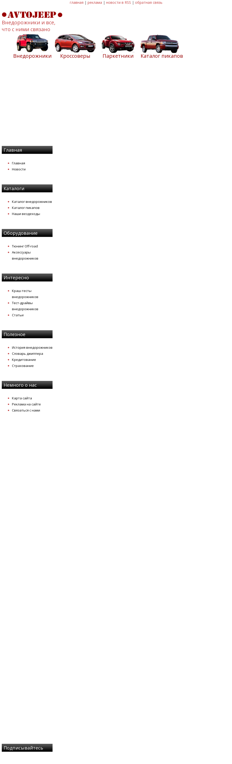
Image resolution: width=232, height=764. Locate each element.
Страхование (23, 365)
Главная (18, 163)
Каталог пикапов (162, 55)
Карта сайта (22, 398)
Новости (19, 169)
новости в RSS (118, 2)
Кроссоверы (75, 55)
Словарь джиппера (27, 353)
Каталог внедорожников (32, 201)
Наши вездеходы (26, 213)
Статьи (18, 315)
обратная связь (148, 2)
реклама (95, 2)
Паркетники (118, 55)
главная (77, 2)
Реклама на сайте (26, 404)
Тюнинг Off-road (25, 246)
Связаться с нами (26, 410)
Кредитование (24, 359)
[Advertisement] (116, 105)
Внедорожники (32, 55)
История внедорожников (32, 347)
